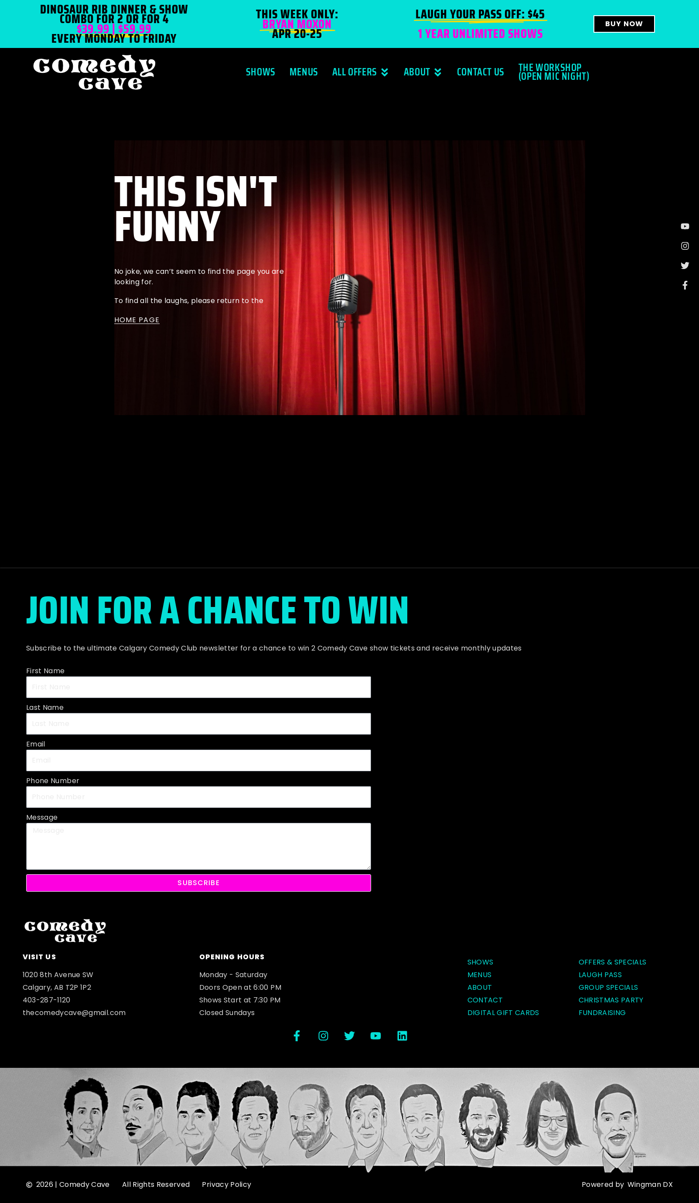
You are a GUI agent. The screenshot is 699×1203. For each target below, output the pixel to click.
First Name (45, 671)
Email (35, 744)
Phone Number (52, 781)
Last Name (45, 707)
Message (42, 817)
